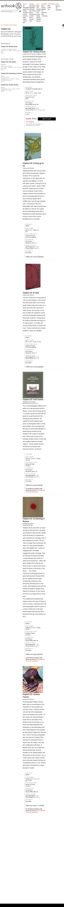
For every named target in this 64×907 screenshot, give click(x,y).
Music (27, 12)
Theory (24, 17)
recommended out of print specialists (35, 491)
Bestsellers (32, 7)
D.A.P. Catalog (32, 11)
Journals (31, 19)
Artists (30, 12)
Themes (31, 17)
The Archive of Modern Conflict (33, 89)
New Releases (32, 6)
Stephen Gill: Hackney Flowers (9, 85)
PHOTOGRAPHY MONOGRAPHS (9, 25)
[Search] (10, 11)
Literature (25, 16)
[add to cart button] (47, 119)
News (49, 6)
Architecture (26, 9)
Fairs (49, 9)
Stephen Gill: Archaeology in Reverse (11, 73)
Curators (31, 16)
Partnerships (44, 16)
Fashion (25, 14)
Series (30, 21)
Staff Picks (31, 9)
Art (23, 6)
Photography (26, 7)
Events (49, 7)
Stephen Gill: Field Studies (8, 62)
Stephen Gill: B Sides (31, 293)
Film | (24, 12)
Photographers (32, 14)
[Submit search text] (20, 11)
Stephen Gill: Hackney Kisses (9, 46)
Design (25, 11)
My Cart (58, 6)
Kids (24, 22)
